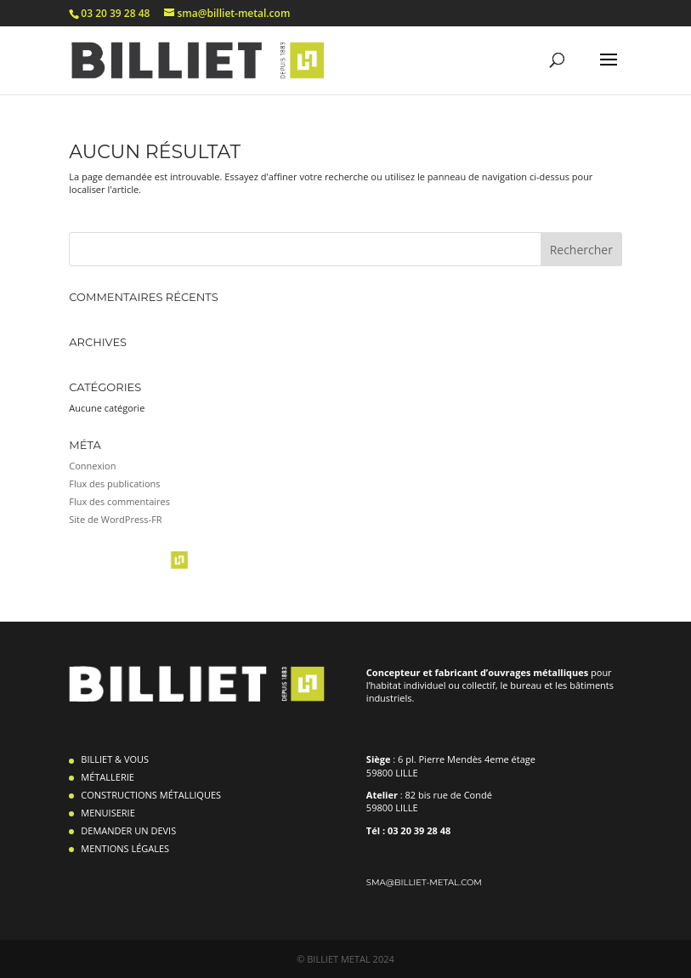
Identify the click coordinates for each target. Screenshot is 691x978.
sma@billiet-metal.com (424, 882)
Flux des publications (114, 483)
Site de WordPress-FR (115, 519)
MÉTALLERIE (107, 776)
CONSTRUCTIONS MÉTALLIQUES (151, 794)
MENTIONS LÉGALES (125, 848)
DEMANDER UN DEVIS (128, 830)
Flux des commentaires (119, 501)
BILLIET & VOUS (115, 759)
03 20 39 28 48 (115, 13)
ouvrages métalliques (539, 672)
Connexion (92, 465)
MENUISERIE (108, 812)
